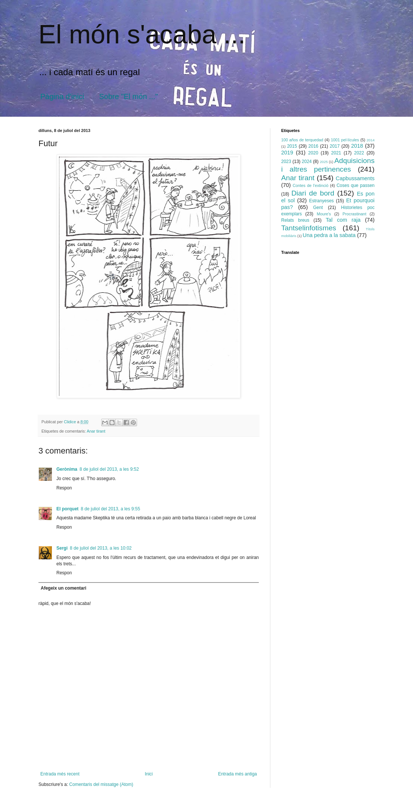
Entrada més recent (60, 774)
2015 (292, 146)
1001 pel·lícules (345, 140)
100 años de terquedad (302, 140)
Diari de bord (312, 193)
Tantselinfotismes (308, 228)
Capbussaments (355, 178)
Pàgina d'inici (62, 96)
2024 (307, 161)
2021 (336, 153)
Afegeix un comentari (63, 588)
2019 (287, 153)
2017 (335, 146)
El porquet (67, 508)
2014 (371, 140)
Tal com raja (343, 220)
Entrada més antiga (237, 774)
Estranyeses (321, 200)
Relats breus (295, 220)
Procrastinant (354, 214)
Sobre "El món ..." (128, 96)
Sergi (62, 548)
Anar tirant (96, 431)
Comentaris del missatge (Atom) (101, 784)
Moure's (324, 214)
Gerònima (66, 469)
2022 (359, 153)
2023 (286, 161)
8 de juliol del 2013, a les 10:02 (100, 548)
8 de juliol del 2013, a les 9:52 (109, 469)
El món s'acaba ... (141, 34)
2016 (313, 146)
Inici (149, 774)
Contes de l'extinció (311, 185)
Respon (64, 488)
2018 (357, 146)
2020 (313, 153)
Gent (318, 207)
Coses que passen (355, 185)
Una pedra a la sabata (329, 235)
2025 (323, 162)
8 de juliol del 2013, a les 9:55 (110, 508)
